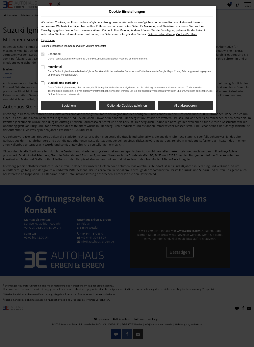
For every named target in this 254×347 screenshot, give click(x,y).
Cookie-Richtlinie (186, 34)
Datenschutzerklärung (161, 34)
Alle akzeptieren (185, 105)
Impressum (48, 40)
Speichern (69, 105)
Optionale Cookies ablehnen (127, 105)
